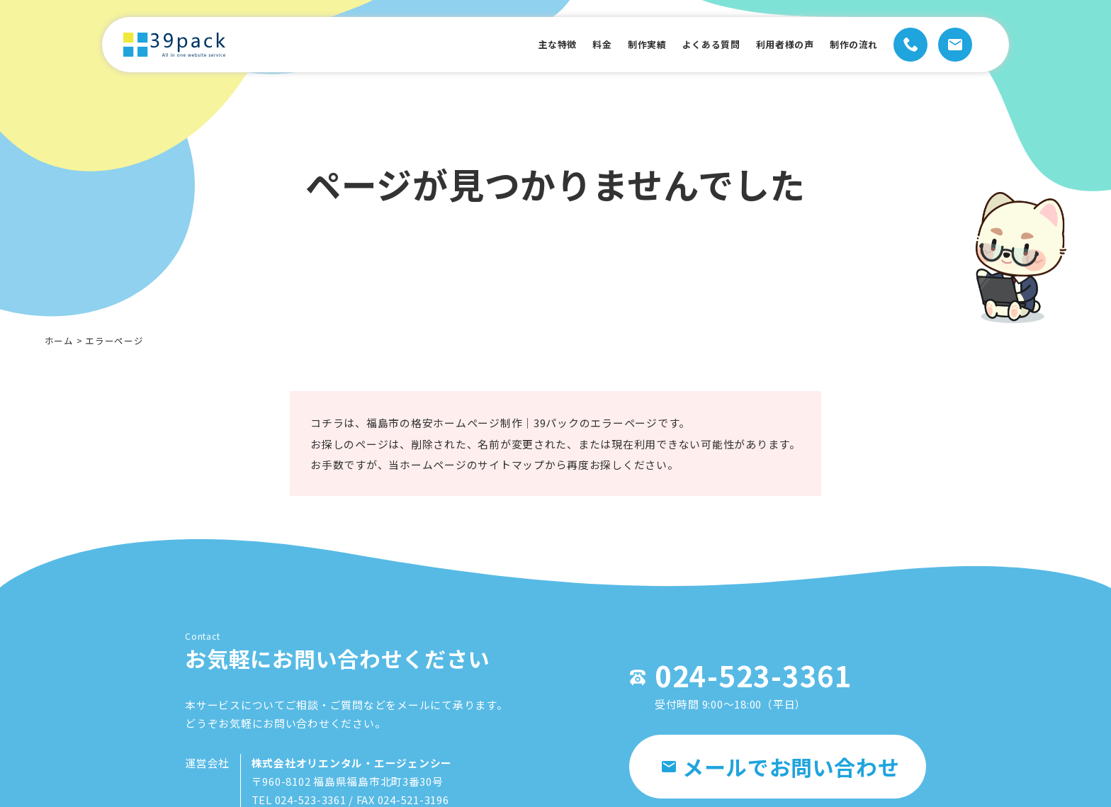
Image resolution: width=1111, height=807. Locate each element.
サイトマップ (511, 475)
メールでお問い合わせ (780, 770)
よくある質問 (689, 44)
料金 (568, 44)
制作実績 (617, 44)
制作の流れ (849, 44)
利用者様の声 (772, 44)
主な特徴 (518, 44)
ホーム (59, 340)
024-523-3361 (746, 679)
